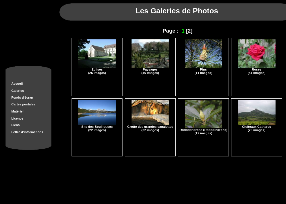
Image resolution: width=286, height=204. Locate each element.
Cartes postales (23, 104)
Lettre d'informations (27, 132)
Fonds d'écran (22, 97)
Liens (15, 125)
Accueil (17, 83)
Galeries (17, 90)
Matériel (17, 111)
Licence (17, 118)
